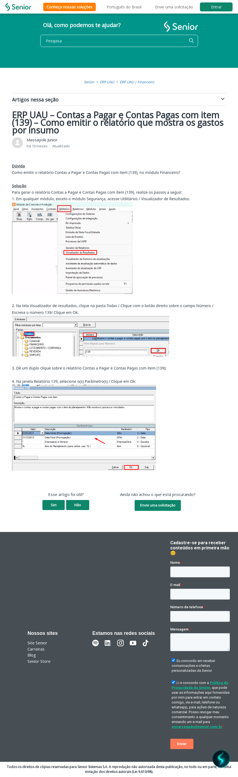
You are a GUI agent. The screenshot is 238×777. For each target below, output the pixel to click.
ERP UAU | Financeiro (137, 81)
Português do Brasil (124, 6)
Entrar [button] (216, 6)
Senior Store (39, 661)
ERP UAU (107, 81)
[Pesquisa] (119, 41)
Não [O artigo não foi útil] (77, 504)
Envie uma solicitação (174, 6)
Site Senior (37, 642)
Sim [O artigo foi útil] (54, 504)
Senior (89, 81)
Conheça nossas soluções (69, 6)
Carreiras (36, 649)
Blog (31, 655)
